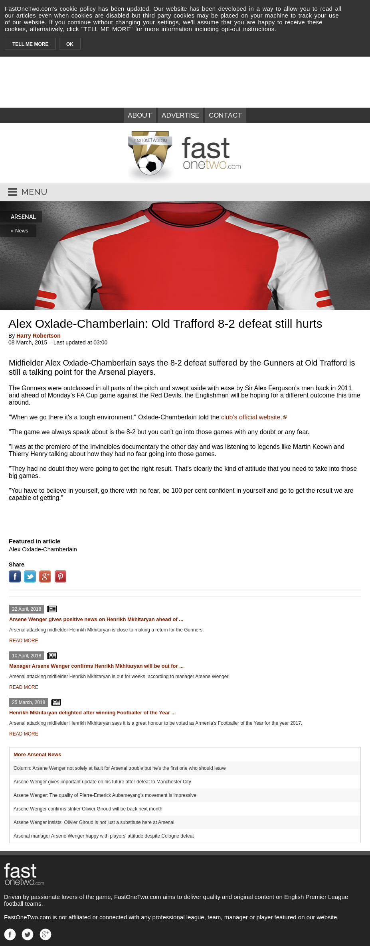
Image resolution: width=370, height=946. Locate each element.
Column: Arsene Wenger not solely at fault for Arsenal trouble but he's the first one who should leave (120, 768)
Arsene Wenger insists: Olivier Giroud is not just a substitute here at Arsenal (94, 822)
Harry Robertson (38, 335)
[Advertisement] (185, 518)
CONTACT (225, 115)
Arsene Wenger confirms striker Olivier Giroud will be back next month (88, 809)
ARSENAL (23, 217)
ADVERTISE (180, 115)
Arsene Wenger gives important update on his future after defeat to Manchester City (102, 782)
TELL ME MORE (30, 44)
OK (69, 44)
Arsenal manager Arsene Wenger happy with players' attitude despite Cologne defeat (104, 836)
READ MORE (23, 640)
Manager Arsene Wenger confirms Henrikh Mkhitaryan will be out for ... (96, 666)
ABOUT (140, 115)
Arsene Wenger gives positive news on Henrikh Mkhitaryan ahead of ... (96, 619)
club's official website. (251, 417)
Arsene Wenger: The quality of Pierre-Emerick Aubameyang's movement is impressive (105, 795)
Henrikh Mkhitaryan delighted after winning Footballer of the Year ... (92, 713)
